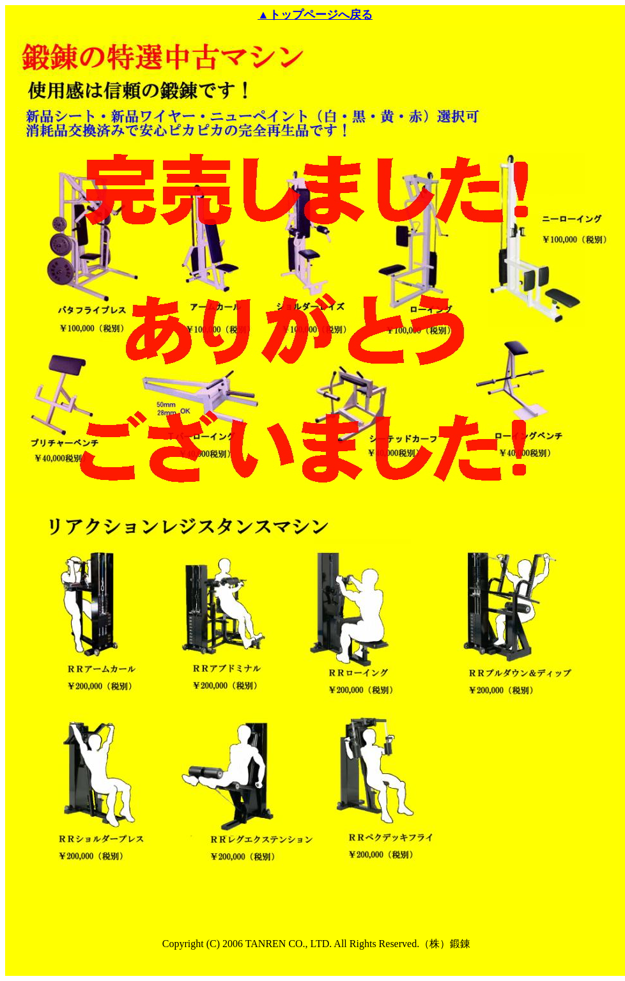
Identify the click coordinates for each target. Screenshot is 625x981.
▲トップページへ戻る (315, 14)
